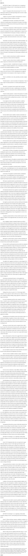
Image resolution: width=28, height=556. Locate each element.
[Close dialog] (1, 0)
